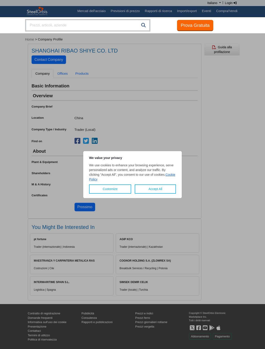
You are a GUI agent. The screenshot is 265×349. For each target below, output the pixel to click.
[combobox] (88, 25)
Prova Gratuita (195, 25)
